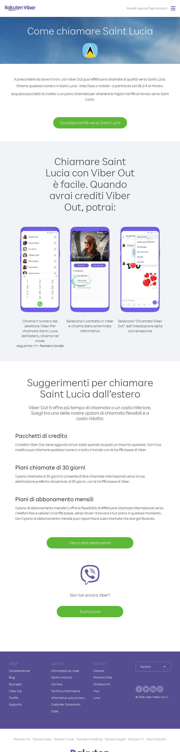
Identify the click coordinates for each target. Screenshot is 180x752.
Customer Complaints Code (65, 707)
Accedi (131, 8)
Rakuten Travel (64, 739)
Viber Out (15, 691)
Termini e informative (65, 691)
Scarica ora (90, 611)
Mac (96, 691)
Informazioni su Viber (65, 671)
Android (98, 671)
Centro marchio (61, 677)
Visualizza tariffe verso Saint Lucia (90, 122)
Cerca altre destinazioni (90, 542)
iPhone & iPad (102, 677)
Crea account (157, 8)
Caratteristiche (19, 671)
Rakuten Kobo (42, 739)
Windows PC (101, 684)
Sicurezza (15, 684)
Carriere (56, 684)
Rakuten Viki (22, 739)
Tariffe (13, 698)
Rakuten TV (136, 739)
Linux (96, 698)
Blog (12, 677)
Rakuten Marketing (89, 739)
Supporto (15, 704)
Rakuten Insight (115, 739)
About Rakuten (156, 739)
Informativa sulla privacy (68, 698)
